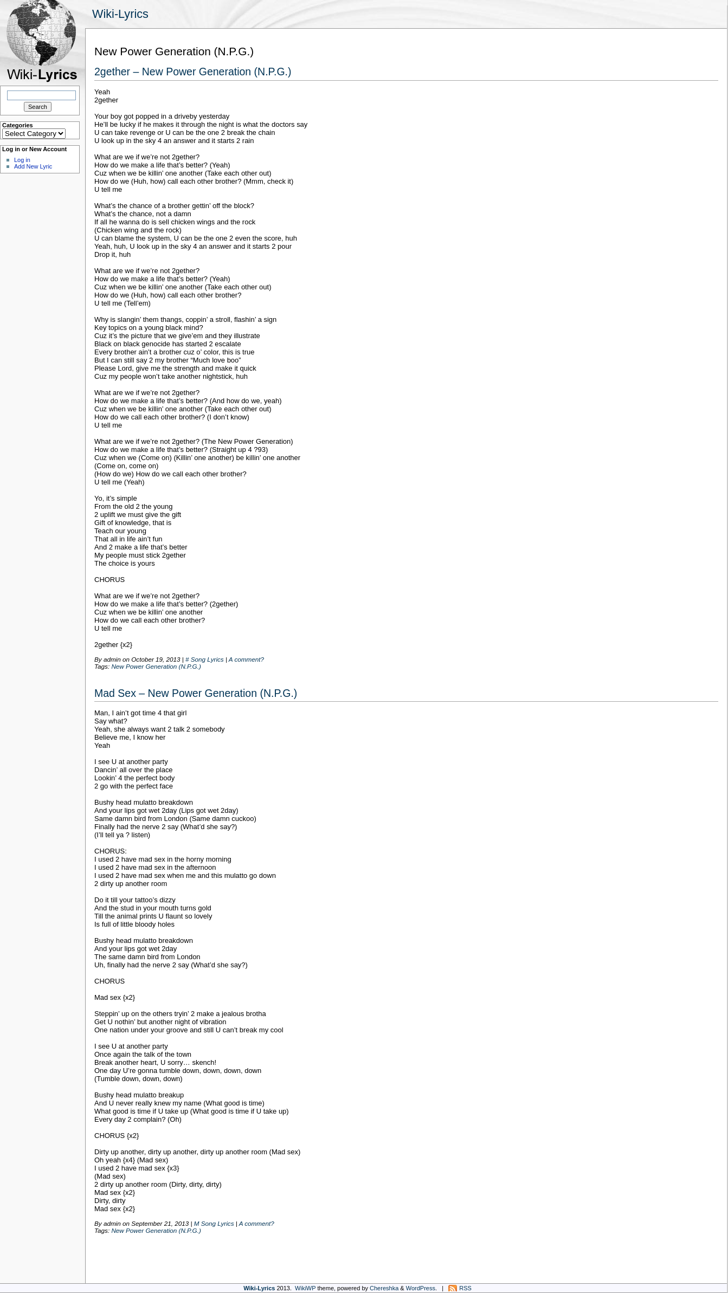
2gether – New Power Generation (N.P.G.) (193, 71)
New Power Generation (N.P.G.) (156, 666)
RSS (465, 1288)
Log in (22, 160)
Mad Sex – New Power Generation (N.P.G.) (195, 693)
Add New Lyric (33, 166)
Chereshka (384, 1288)
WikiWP (305, 1288)
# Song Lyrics (204, 659)
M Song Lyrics (214, 1223)
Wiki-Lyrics (120, 14)
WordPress (420, 1288)
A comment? (246, 659)
